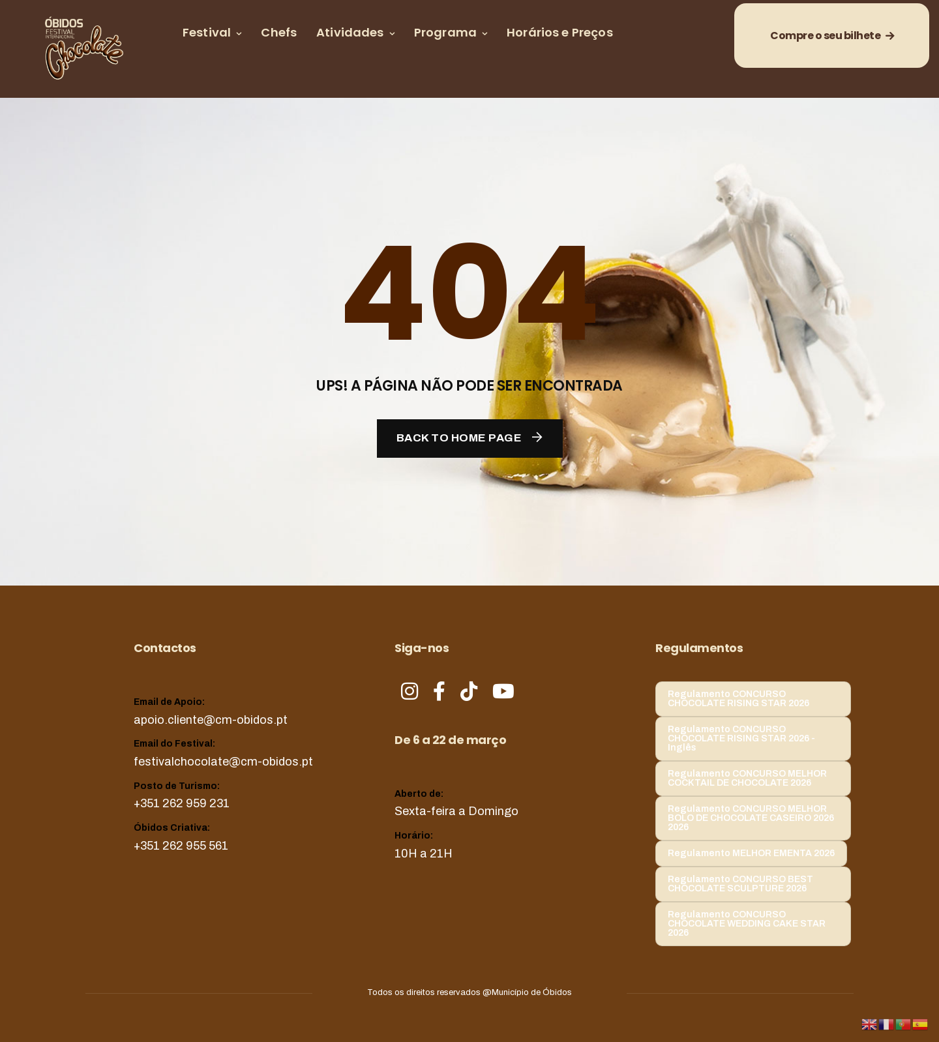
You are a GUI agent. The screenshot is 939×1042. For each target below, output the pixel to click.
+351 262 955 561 (181, 845)
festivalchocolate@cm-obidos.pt (223, 761)
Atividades (350, 32)
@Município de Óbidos (527, 992)
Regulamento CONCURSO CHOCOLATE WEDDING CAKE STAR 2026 (747, 924)
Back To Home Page (459, 438)
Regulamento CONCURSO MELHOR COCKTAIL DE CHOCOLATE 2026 (747, 778)
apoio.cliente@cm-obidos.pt (211, 719)
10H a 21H (424, 853)
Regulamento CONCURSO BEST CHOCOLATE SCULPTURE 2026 (740, 883)
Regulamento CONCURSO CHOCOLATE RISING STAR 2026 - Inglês (741, 738)
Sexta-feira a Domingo (456, 811)
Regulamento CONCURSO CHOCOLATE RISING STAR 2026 (738, 698)
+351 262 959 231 (182, 803)
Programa (445, 32)
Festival (207, 32)
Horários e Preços (560, 32)
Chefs (279, 32)
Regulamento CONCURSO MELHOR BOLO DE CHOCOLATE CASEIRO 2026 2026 (751, 818)
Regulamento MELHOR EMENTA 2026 (751, 853)
